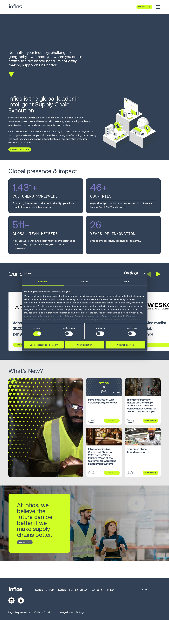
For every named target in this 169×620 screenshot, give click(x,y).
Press (111, 589)
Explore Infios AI (18, 149)
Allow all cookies (125, 345)
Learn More (110, 420)
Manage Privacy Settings (71, 612)
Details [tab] (84, 281)
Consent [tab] (42, 281)
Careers (97, 589)
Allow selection (84, 345)
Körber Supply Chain (72, 589)
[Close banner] (144, 274)
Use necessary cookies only (44, 345)
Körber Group (44, 589)
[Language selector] (144, 589)
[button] (148, 274)
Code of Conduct (44, 612)
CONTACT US (24, 542)
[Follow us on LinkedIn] (11, 600)
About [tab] (126, 281)
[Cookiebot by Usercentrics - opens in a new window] (126, 273)
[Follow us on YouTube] (21, 600)
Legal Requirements (19, 612)
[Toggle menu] (158, 7)
